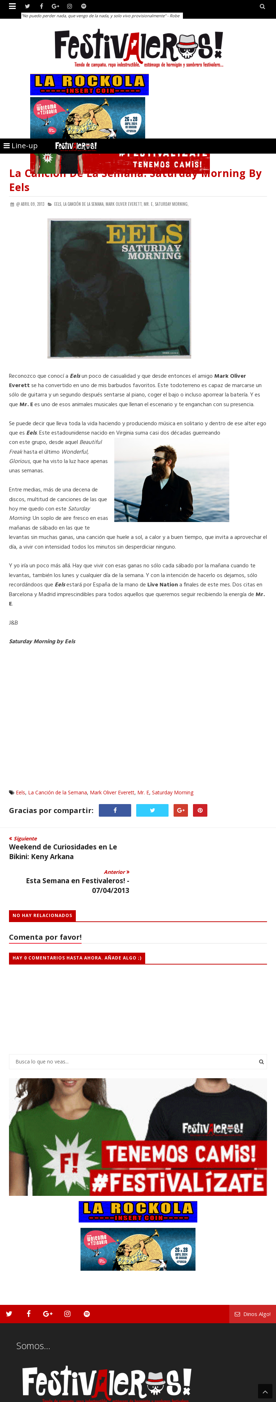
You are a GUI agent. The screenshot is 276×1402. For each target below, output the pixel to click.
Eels (20, 792)
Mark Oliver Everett (112, 792)
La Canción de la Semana (57, 792)
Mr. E (143, 792)
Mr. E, (149, 204)
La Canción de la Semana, (84, 204)
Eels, (58, 204)
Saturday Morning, (172, 204)
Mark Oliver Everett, (124, 204)
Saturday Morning (172, 792)
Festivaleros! (21, 1396)
